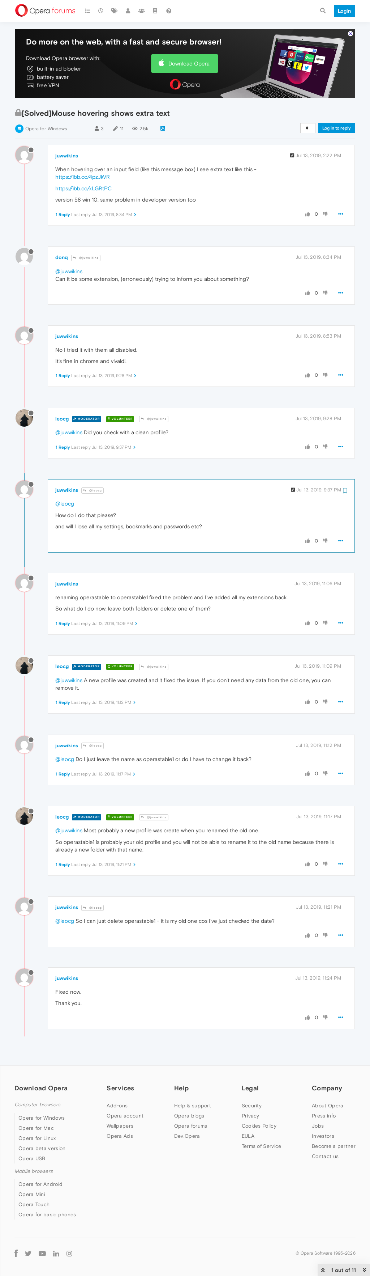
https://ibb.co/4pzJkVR (82, 177)
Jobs (318, 1126)
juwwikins (66, 156)
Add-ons (117, 1105)
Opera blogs (189, 1116)
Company (327, 1088)
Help (181, 1088)
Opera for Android (40, 1184)
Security (252, 1105)
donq (61, 257)
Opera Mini (31, 1194)
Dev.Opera (187, 1136)
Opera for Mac (36, 1128)
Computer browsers (37, 1105)
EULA (248, 1136)
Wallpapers (120, 1126)
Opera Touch (34, 1204)
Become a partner (334, 1146)
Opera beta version (41, 1148)
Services (120, 1088)
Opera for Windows (46, 128)
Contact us (325, 1156)
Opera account (125, 1116)
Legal (250, 1088)
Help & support (192, 1105)
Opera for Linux (37, 1138)
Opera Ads (120, 1136)
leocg (62, 419)
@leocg (92, 490)
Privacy (250, 1116)
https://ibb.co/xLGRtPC (83, 188)
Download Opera (189, 63)
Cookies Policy (259, 1126)
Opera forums (190, 1126)
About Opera (327, 1105)
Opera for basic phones (47, 1214)
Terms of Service (261, 1146)
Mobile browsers (33, 1171)
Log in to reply (336, 128)
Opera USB (32, 1158)
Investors (323, 1136)
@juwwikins (86, 257)
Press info (324, 1116)
